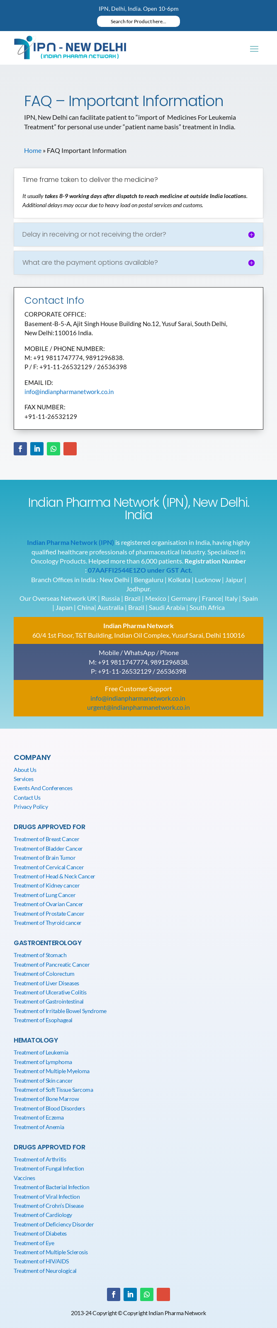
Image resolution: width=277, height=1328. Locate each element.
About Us (25, 769)
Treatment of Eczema (39, 1117)
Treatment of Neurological (45, 1270)
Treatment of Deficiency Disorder (54, 1224)
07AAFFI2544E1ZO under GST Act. (140, 570)
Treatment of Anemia (39, 1126)
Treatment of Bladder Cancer (48, 848)
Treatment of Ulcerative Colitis (50, 992)
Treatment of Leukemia (41, 1052)
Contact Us (27, 797)
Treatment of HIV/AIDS (41, 1261)
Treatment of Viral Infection (47, 1196)
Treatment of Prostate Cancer (49, 913)
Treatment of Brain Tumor (44, 857)
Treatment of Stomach (40, 954)
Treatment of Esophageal (43, 1019)
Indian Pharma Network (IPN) (70, 542)
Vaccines (24, 1177)
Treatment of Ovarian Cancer (48, 903)
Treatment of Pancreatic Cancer (52, 964)
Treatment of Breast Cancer (46, 838)
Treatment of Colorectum (44, 973)
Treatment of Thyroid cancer (48, 922)
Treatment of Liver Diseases (46, 983)
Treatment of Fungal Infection (49, 1168)
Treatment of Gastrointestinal (49, 1001)
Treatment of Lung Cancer (44, 894)
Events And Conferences (43, 787)
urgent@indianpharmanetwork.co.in (138, 707)
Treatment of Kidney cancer (47, 885)
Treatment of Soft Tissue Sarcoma (53, 1089)
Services (23, 778)
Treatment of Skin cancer (43, 1080)
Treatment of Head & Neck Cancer (54, 876)
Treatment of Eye (34, 1242)
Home (32, 150)
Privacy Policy (31, 806)
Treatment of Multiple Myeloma (52, 1070)
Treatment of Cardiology (43, 1214)
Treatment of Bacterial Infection (51, 1186)
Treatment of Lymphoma (43, 1061)
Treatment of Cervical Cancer (49, 867)
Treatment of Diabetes (40, 1233)
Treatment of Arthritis (40, 1159)
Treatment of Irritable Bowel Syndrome (60, 1010)
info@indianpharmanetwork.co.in (69, 391)
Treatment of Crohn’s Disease (48, 1205)
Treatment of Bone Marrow (46, 1098)
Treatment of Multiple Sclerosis (51, 1251)
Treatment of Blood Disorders (49, 1108)
